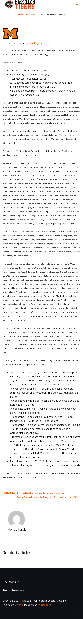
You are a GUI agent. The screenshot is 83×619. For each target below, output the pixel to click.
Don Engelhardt (37, 43)
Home (21, 15)
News (34, 15)
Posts (28, 15)
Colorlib (19, 604)
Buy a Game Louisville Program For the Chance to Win (48, 497)
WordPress (44, 604)
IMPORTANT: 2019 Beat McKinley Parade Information (34, 493)
